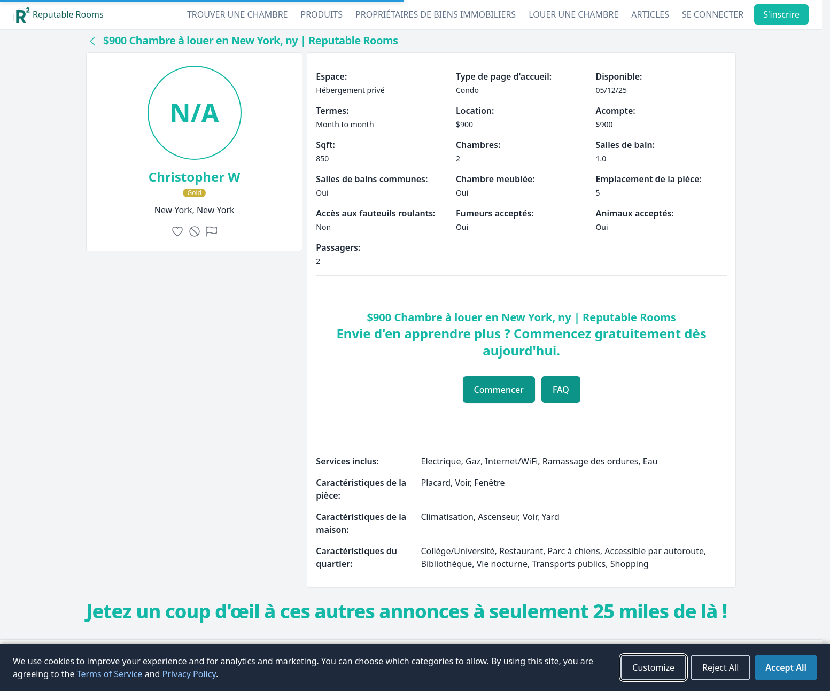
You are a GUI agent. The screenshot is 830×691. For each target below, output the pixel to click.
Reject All (720, 667)
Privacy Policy (189, 674)
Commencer (499, 389)
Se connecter (712, 14)
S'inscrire (781, 14)
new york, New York (194, 210)
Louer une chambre (573, 14)
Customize (653, 667)
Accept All (785, 667)
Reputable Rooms (58, 14)
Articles (650, 14)
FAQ (561, 389)
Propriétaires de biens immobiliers (435, 14)
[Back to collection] (92, 41)
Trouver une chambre (237, 14)
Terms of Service (110, 674)
